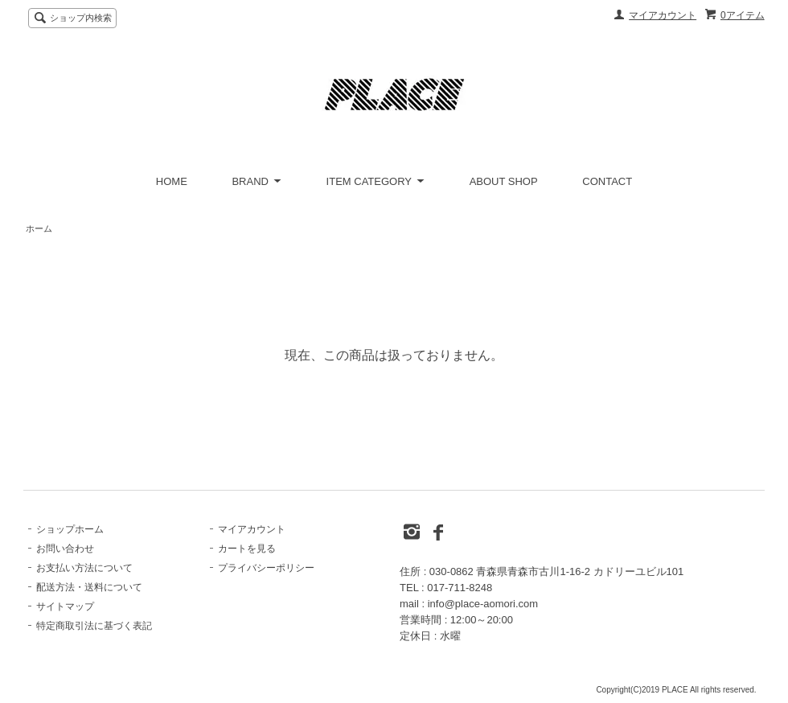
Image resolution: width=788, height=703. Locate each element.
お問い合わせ (65, 548)
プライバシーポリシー (266, 568)
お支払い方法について (84, 568)
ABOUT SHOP (504, 181)
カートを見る (247, 548)
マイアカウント (662, 15)
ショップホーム (70, 529)
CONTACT (607, 181)
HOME (171, 181)
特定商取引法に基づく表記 (94, 625)
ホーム (39, 228)
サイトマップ (65, 606)
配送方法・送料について (89, 587)
